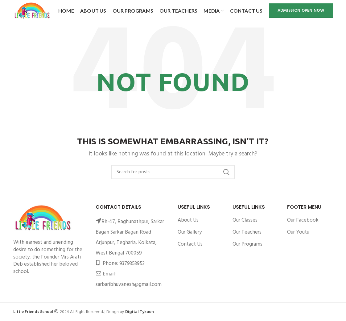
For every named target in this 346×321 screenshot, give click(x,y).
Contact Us (190, 244)
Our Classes (245, 220)
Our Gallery (190, 232)
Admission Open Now (301, 10)
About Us (188, 220)
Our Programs (247, 244)
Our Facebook (303, 220)
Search (226, 172)
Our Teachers (247, 232)
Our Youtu (298, 232)
